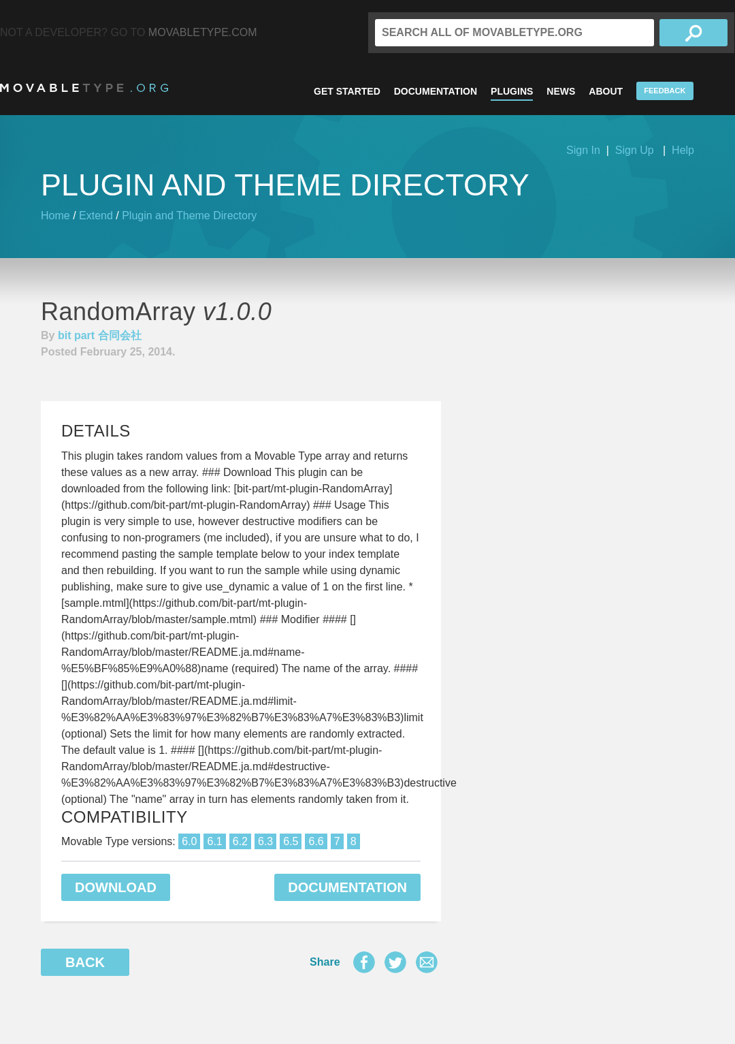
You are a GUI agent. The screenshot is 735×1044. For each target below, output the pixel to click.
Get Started (347, 91)
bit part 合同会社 (100, 335)
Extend (96, 215)
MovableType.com (202, 32)
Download (116, 887)
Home (55, 215)
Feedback (664, 90)
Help (683, 150)
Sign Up (634, 150)
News (560, 91)
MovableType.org (84, 88)
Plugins (512, 91)
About (606, 91)
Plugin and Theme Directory (189, 215)
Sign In (583, 150)
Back (85, 962)
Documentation (435, 91)
